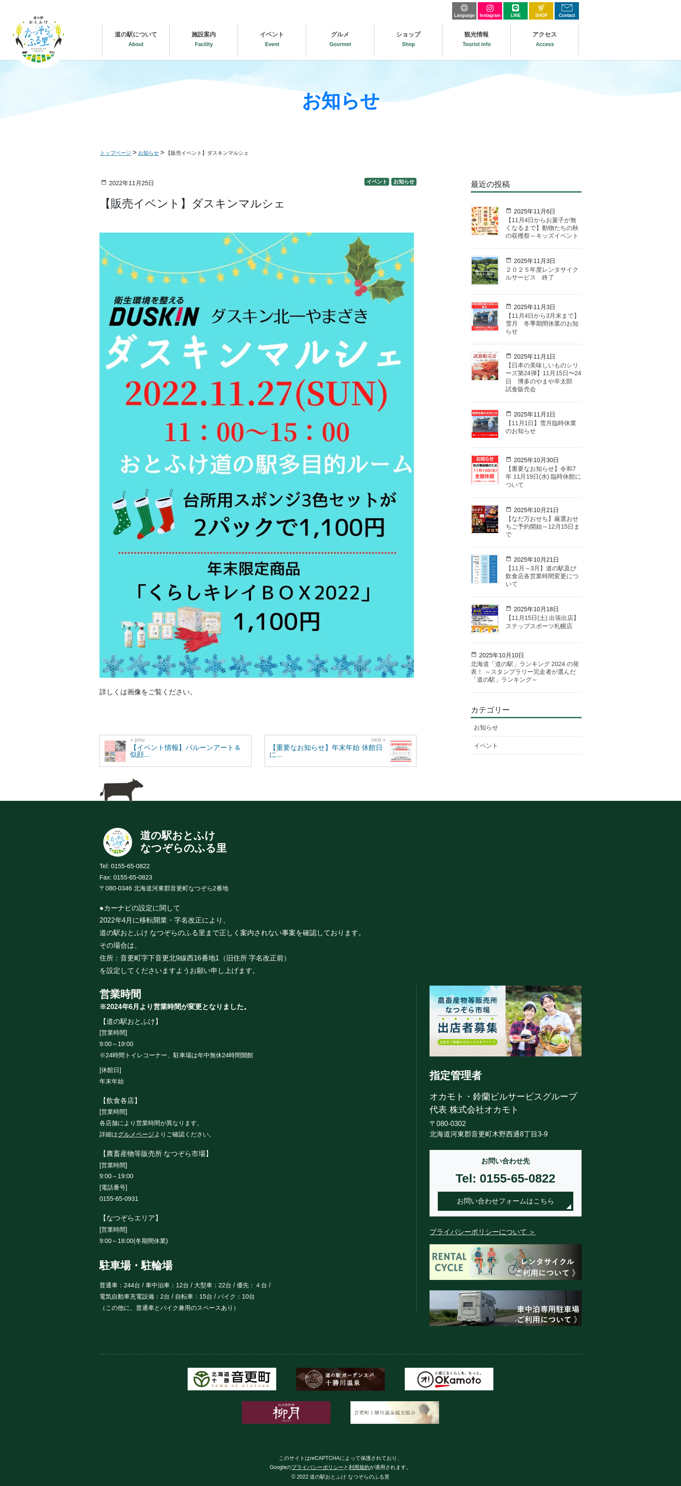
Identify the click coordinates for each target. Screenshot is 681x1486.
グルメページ (136, 1134)
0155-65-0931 (119, 1198)
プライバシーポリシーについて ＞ (483, 1232)
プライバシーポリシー (317, 1467)
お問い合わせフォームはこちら (505, 1201)
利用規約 (359, 1467)
